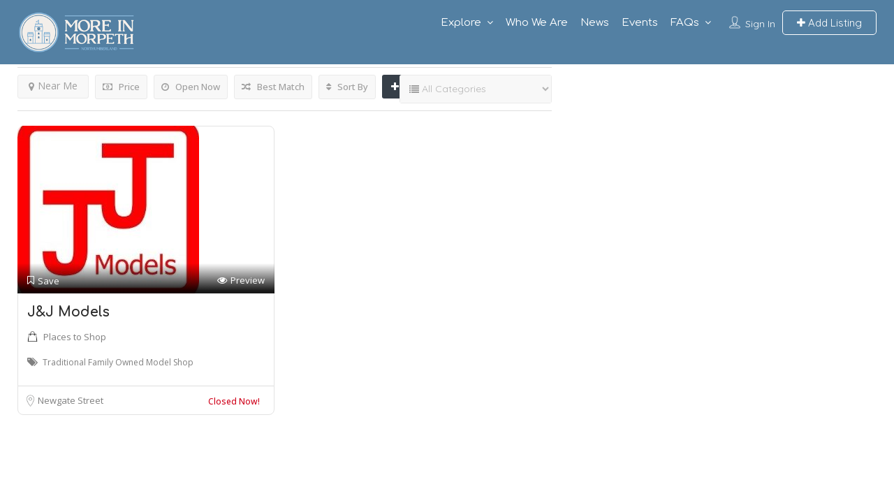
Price (121, 86)
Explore (461, 23)
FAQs (684, 23)
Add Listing (829, 22)
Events (640, 23)
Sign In (760, 23)
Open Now (190, 86)
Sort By (347, 86)
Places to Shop (74, 336)
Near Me (53, 85)
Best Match (273, 86)
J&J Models (68, 312)
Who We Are (537, 23)
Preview (241, 280)
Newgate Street (70, 400)
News (594, 23)
